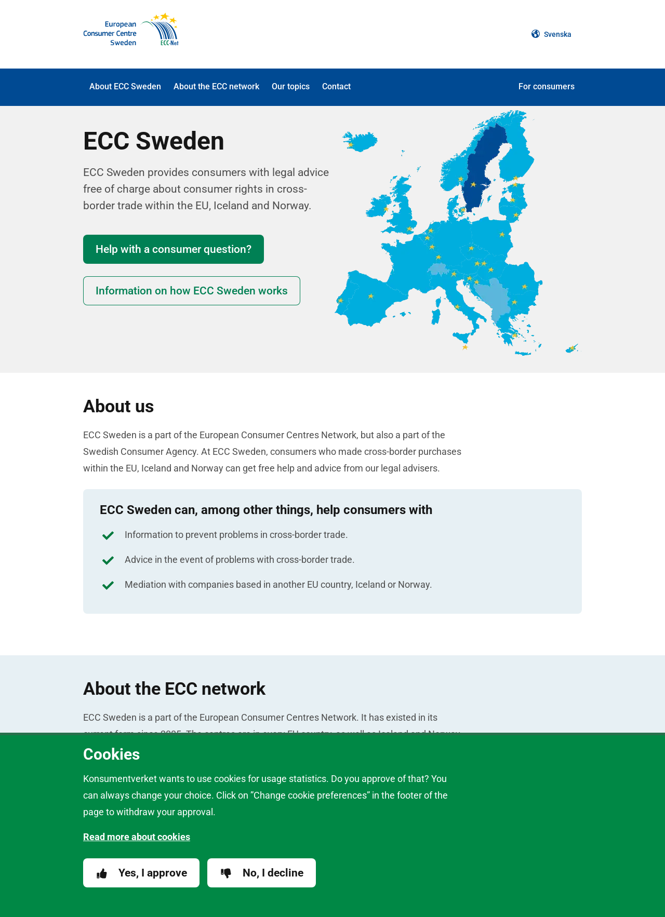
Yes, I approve (141, 873)
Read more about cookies (136, 836)
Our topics (291, 86)
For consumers (546, 86)
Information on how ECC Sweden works (192, 291)
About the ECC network (216, 86)
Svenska (551, 34)
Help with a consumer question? (173, 249)
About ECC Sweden (125, 86)
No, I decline (261, 873)
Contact (336, 86)
